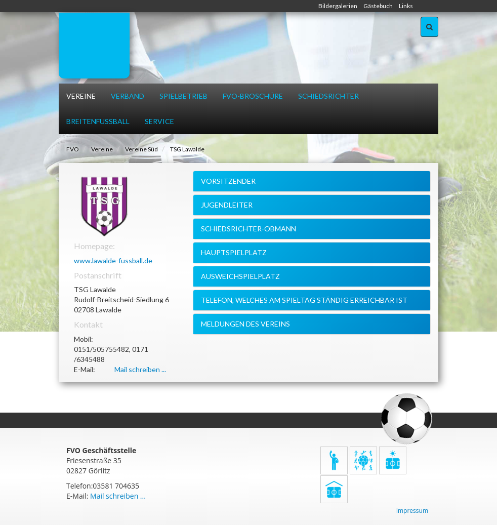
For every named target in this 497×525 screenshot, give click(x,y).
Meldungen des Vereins (245, 323)
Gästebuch (378, 6)
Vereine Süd (141, 149)
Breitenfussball (98, 121)
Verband (127, 96)
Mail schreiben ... (140, 369)
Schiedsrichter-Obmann (248, 228)
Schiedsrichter (328, 96)
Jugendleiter (227, 204)
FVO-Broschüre (253, 96)
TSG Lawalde (187, 149)
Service (159, 121)
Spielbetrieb (183, 96)
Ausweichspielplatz (240, 276)
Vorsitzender (228, 181)
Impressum (412, 510)
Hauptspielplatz (234, 252)
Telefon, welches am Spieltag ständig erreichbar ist (304, 300)
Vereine (81, 96)
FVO (72, 149)
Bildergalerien (337, 6)
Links (406, 6)
